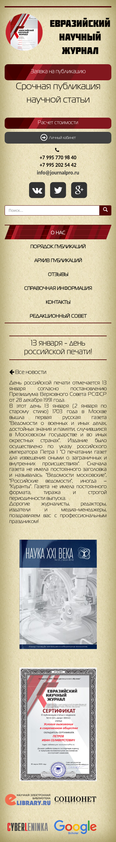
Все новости (27, 372)
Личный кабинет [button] (58, 137)
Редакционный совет (58, 316)
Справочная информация (58, 289)
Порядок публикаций (58, 247)
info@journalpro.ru (58, 173)
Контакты (58, 302)
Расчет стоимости (58, 123)
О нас (58, 233)
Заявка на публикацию (58, 71)
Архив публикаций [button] (58, 261)
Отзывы (58, 275)
